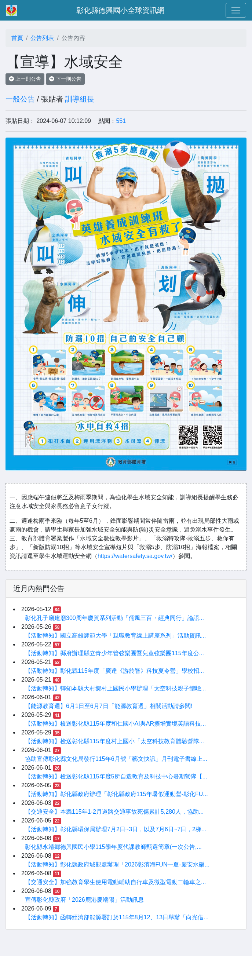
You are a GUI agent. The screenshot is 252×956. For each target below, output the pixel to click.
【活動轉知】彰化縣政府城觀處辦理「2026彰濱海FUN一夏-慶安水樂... (117, 864)
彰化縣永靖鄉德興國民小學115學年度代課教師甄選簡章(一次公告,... (113, 847)
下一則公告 (65, 79)
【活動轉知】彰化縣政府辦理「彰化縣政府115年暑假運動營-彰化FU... (116, 794)
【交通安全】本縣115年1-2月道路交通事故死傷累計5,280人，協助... (114, 812)
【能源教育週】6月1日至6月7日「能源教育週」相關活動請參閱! (108, 706)
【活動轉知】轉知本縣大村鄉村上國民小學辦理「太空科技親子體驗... (115, 688)
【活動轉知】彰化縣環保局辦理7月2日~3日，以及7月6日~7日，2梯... (115, 829)
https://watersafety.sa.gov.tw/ (135, 556)
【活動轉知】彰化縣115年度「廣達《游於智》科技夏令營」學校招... (114, 671)
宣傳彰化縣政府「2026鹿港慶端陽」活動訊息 (84, 900)
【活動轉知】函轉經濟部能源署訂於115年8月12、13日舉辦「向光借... (117, 917)
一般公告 (20, 99)
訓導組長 (79, 99)
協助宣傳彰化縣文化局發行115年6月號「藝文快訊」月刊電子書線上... (116, 759)
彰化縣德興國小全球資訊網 (120, 10)
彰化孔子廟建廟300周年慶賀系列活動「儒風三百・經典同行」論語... (114, 618)
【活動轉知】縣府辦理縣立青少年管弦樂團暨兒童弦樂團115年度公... (114, 653)
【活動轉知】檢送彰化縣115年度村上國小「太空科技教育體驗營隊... (114, 741)
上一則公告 (25, 79)
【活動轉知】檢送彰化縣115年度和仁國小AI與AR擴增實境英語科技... (115, 723)
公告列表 (42, 38)
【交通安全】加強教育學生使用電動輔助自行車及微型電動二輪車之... (115, 882)
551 (121, 121)
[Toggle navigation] (236, 10)
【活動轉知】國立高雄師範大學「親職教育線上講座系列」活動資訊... (115, 635)
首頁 (17, 38)
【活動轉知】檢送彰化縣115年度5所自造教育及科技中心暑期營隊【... (116, 776)
